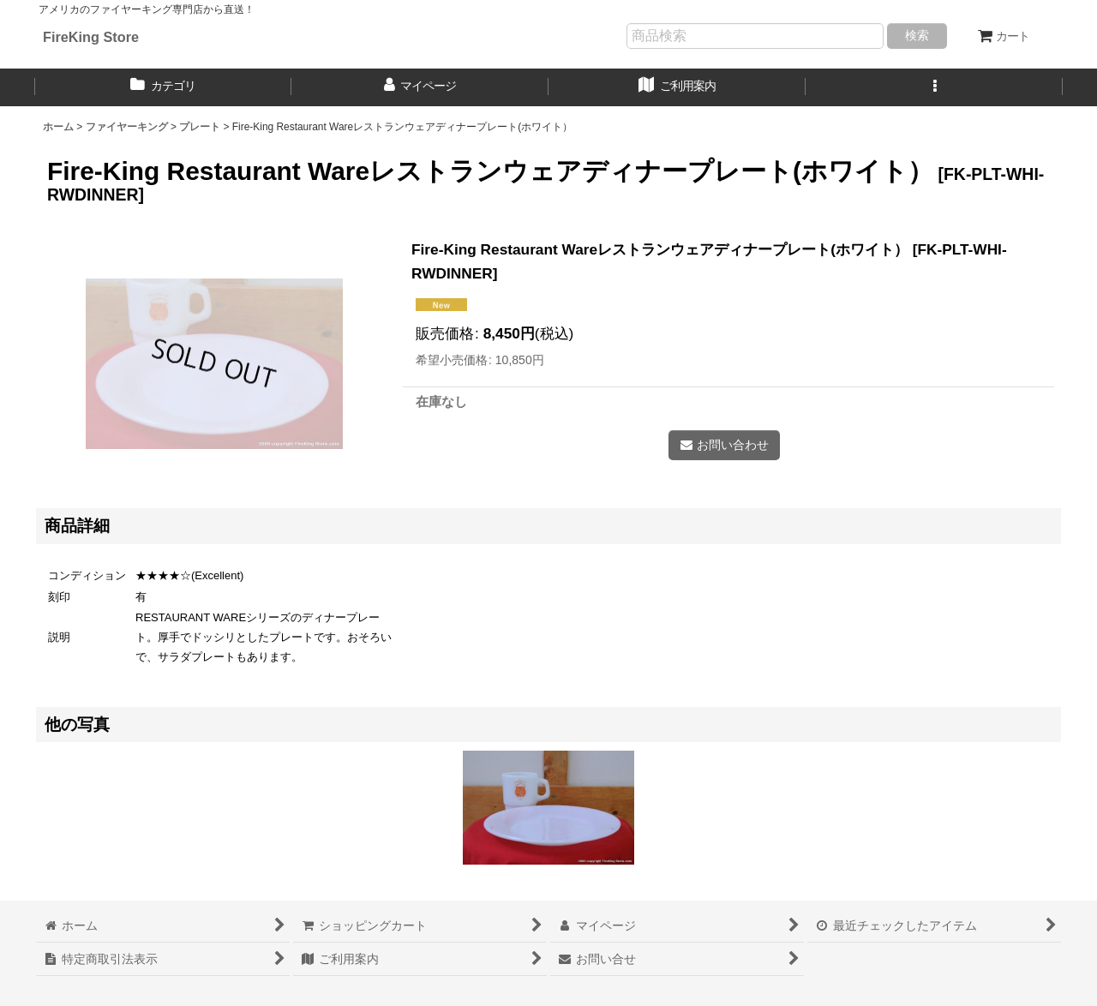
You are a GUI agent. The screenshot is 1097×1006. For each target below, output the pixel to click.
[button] (934, 87)
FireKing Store (91, 37)
